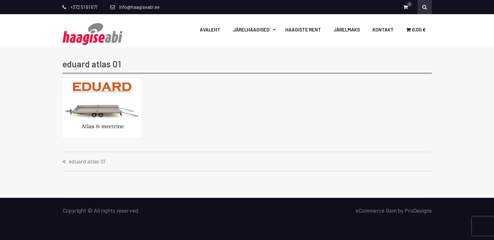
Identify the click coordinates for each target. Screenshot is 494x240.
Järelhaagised (251, 29)
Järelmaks (347, 29)
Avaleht (210, 29)
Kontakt (383, 29)
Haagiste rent (303, 29)
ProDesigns (418, 210)
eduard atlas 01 (87, 161)
